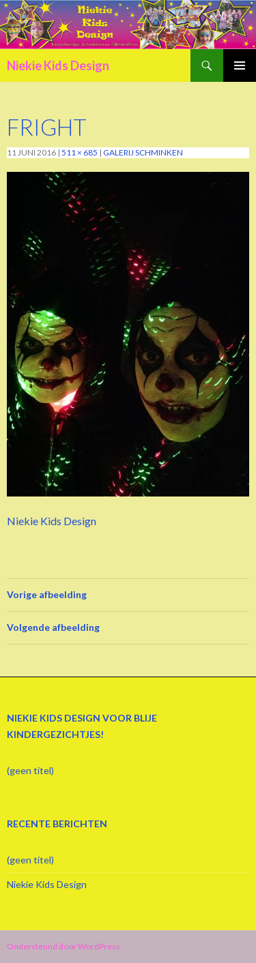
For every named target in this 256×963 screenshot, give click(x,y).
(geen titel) (30, 770)
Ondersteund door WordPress (63, 946)
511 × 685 (79, 152)
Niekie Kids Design (58, 65)
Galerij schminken (143, 152)
